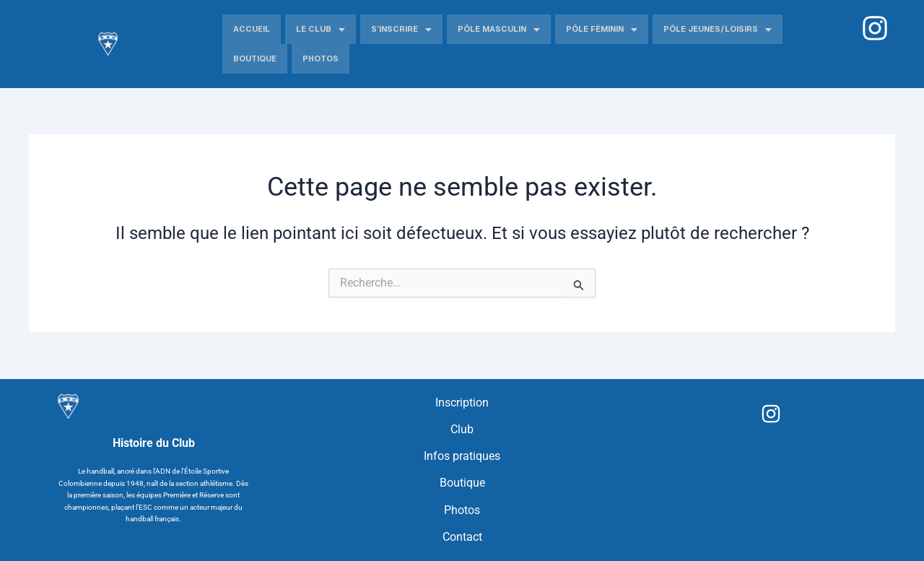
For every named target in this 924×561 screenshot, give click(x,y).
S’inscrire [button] (401, 30)
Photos (320, 58)
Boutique (254, 58)
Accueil (251, 29)
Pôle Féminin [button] (601, 30)
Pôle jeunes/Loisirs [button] (717, 30)
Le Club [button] (320, 30)
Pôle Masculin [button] (499, 30)
